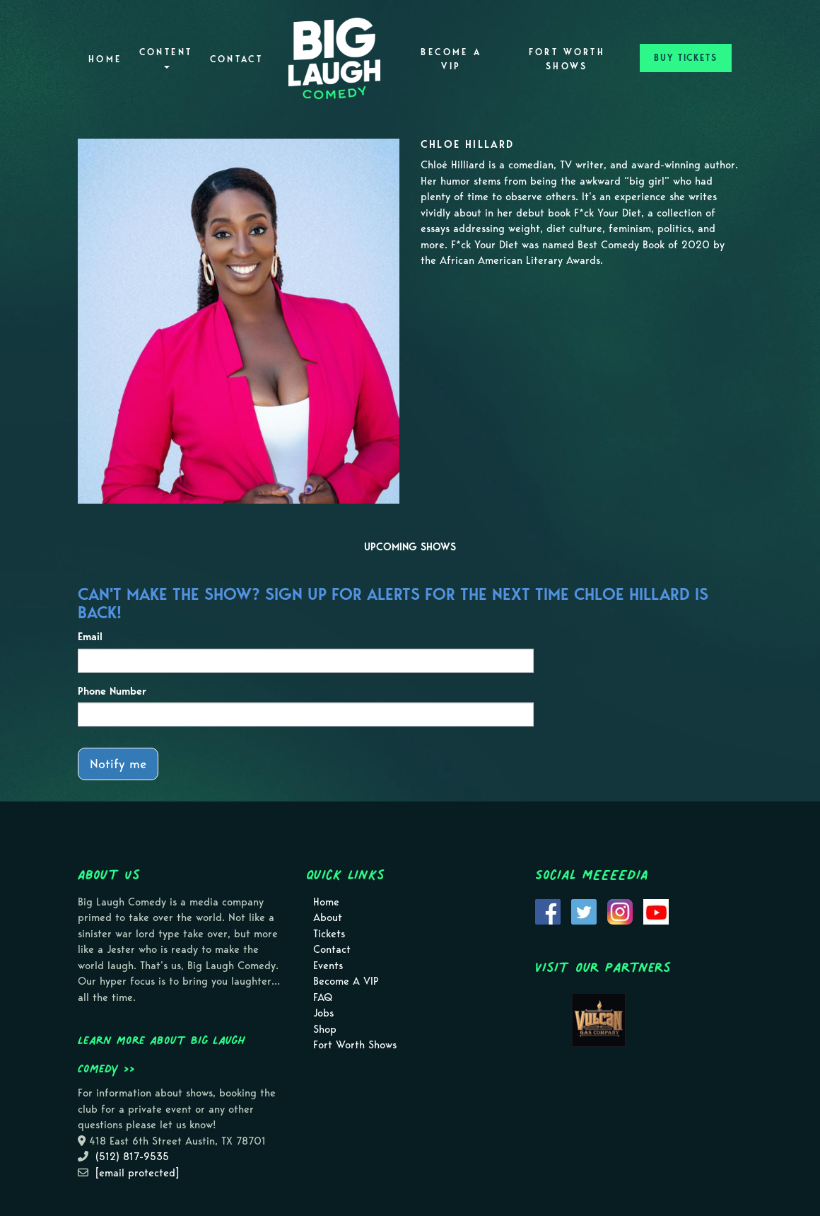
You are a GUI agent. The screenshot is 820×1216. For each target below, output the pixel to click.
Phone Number (112, 691)
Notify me (118, 763)
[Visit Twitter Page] (584, 910)
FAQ (322, 997)
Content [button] (166, 58)
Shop (324, 1029)
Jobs (323, 1013)
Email (90, 636)
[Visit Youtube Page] (656, 910)
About (327, 917)
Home (105, 59)
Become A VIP (451, 59)
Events (328, 965)
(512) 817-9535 (132, 1156)
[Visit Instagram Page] (620, 910)
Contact (237, 59)
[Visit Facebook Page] (548, 910)
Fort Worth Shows (567, 59)
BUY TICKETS (686, 57)
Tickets (329, 933)
